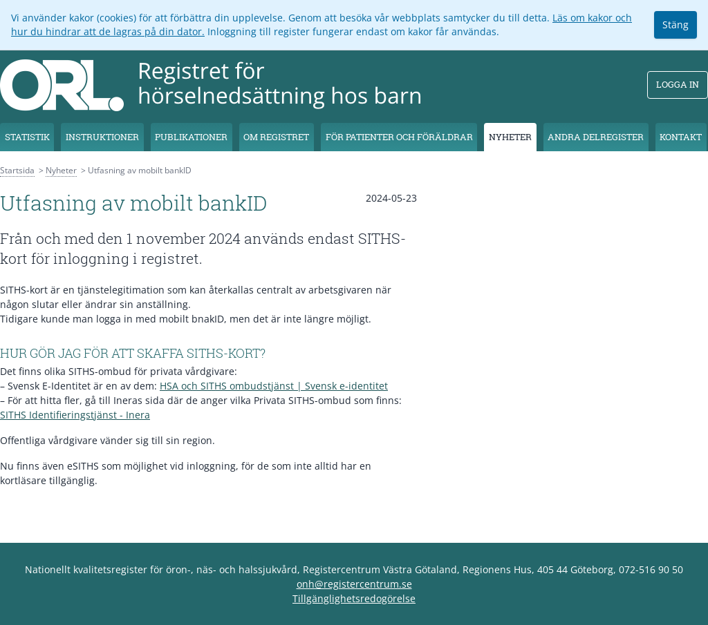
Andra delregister (596, 137)
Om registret (276, 137)
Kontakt (681, 137)
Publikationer (191, 137)
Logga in (677, 84)
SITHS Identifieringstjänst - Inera (75, 414)
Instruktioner (102, 137)
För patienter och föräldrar (399, 137)
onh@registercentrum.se (354, 583)
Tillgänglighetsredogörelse (354, 598)
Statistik (27, 137)
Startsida (17, 170)
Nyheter (510, 137)
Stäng (675, 24)
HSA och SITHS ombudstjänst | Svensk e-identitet (274, 385)
